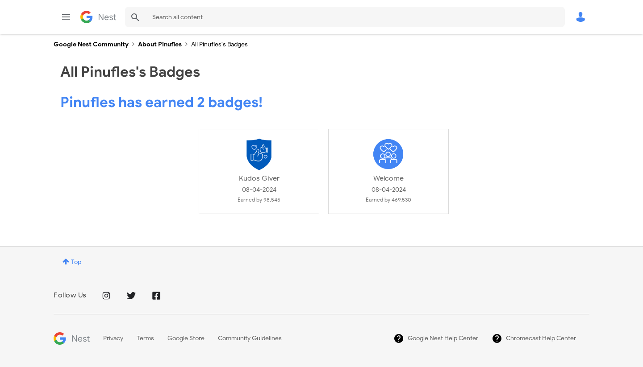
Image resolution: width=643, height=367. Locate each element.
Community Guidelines (250, 338)
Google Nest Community (98, 17)
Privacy (113, 338)
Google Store (186, 338)
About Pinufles (160, 44)
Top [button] (76, 262)
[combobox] (345, 17)
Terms (145, 338)
